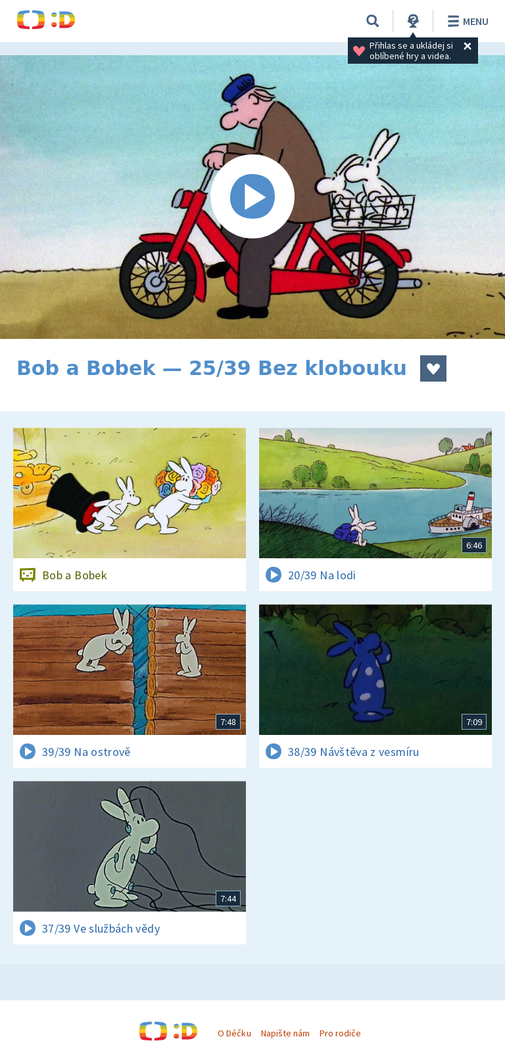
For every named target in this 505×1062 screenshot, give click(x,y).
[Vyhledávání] (373, 21)
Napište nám (285, 1033)
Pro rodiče (340, 1033)
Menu (466, 21)
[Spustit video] (252, 197)
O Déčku (234, 1033)
